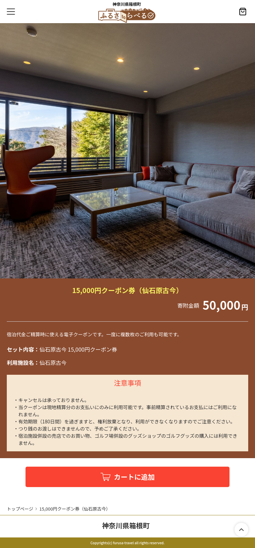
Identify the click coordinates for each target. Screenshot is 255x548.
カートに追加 (134, 477)
